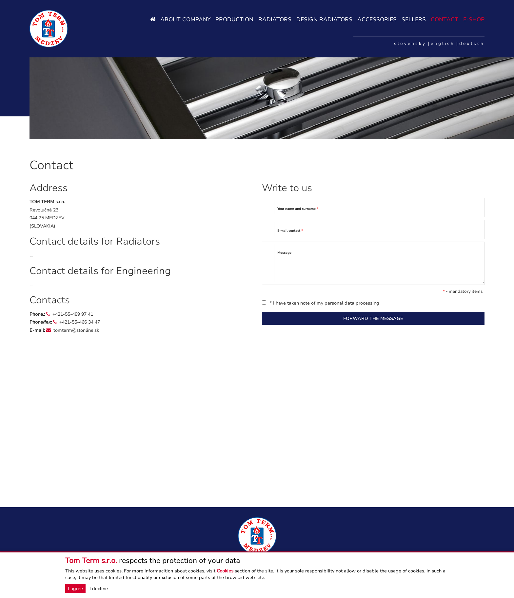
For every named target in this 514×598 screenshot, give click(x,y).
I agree (75, 588)
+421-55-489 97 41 (72, 314)
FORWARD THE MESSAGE (373, 318)
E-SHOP (473, 19)
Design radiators (324, 19)
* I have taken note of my (320, 303)
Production (234, 19)
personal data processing (352, 303)
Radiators (274, 19)
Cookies (225, 571)
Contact (444, 19)
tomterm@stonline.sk (76, 330)
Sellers (414, 19)
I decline (98, 588)
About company (185, 19)
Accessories (377, 19)
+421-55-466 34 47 (79, 322)
